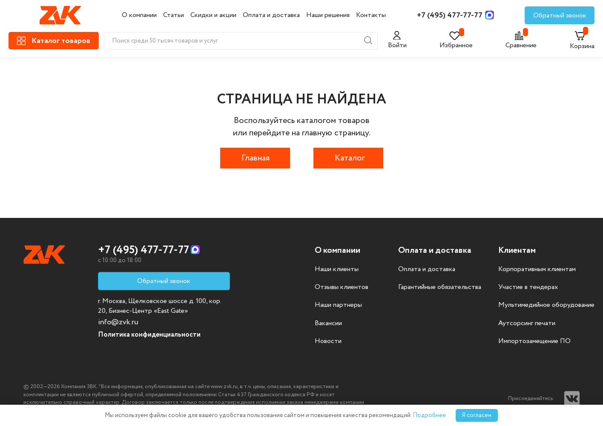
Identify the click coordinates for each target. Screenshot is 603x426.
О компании (139, 15)
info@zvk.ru (118, 322)
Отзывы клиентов (341, 287)
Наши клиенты (337, 269)
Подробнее (429, 415)
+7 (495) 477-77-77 (449, 15)
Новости (328, 341)
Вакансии (328, 323)
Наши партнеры (338, 305)
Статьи (173, 15)
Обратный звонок (559, 15)
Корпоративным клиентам (537, 269)
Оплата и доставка (271, 15)
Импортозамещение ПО (534, 341)
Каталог (350, 158)
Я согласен (476, 415)
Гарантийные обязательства (439, 287)
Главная (255, 158)
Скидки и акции (213, 15)
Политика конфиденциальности (149, 335)
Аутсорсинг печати (526, 323)
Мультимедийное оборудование (546, 305)
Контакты (371, 15)
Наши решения (328, 15)
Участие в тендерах (528, 287)
